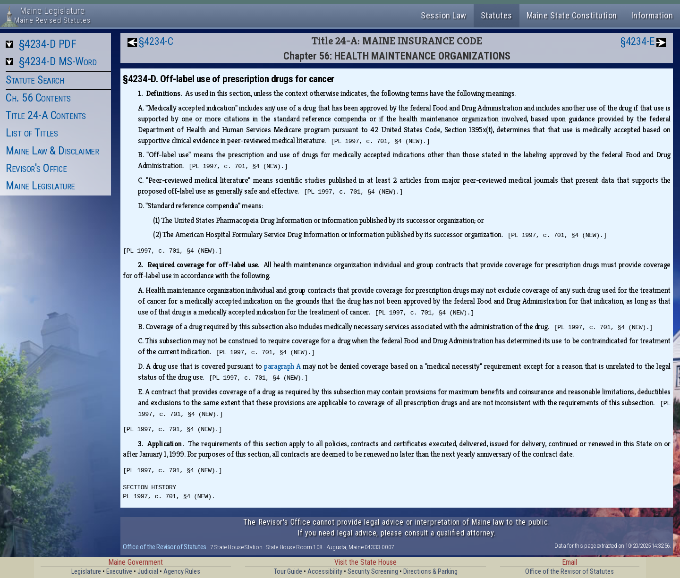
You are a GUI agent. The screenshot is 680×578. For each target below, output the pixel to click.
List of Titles (32, 132)
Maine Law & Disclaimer (52, 150)
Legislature (86, 572)
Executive (119, 572)
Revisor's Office (36, 168)
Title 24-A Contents (46, 115)
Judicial (147, 572)
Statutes (496, 15)
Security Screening (373, 572)
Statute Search (35, 79)
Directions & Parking (430, 572)
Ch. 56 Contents (38, 97)
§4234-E (637, 41)
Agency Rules (181, 572)
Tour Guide (288, 572)
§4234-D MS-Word (58, 61)
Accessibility (324, 572)
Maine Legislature (40, 185)
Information (652, 15)
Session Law (444, 15)
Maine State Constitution (572, 15)
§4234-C (156, 41)
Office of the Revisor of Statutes (164, 547)
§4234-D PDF (47, 44)
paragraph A (282, 366)
